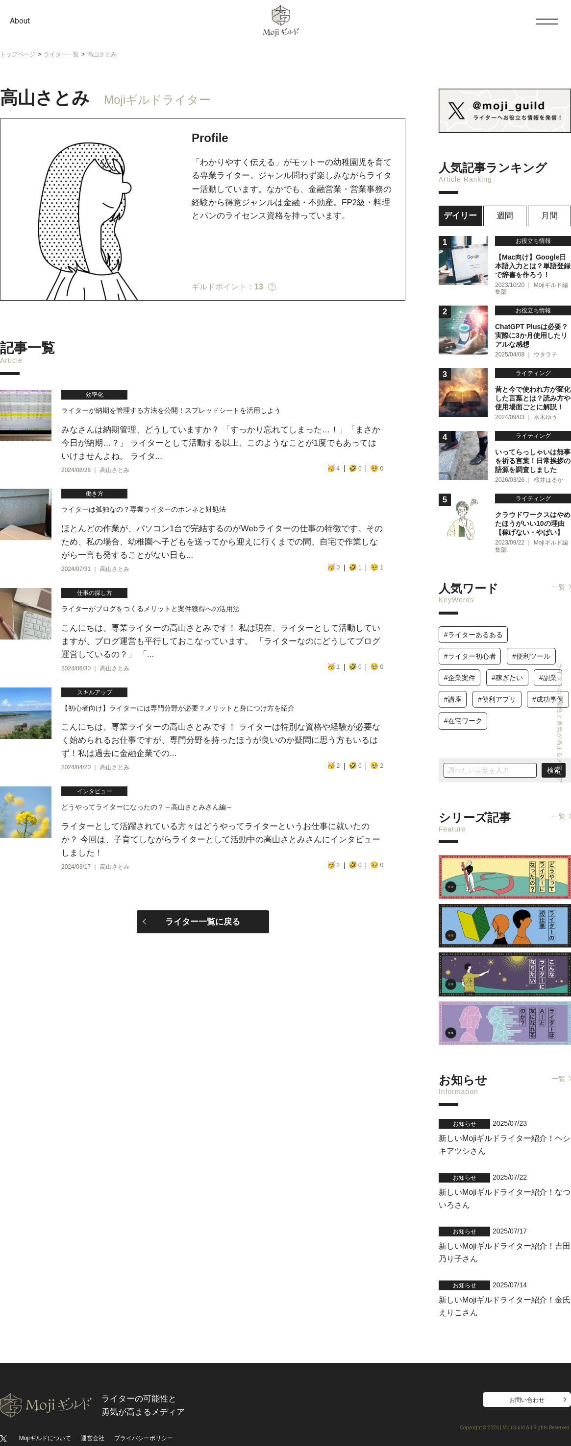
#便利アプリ (497, 689)
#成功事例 (548, 689)
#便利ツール (531, 646)
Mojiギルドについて (45, 1415)
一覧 (559, 577)
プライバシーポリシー (143, 1415)
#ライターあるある (473, 624)
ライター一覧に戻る (202, 966)
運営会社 (92, 1415)
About (20, 20)
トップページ (17, 54)
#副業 (548, 667)
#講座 (453, 689)
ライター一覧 (61, 54)
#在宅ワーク (463, 711)
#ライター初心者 (470, 646)
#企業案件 (459, 667)
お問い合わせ (527, 1377)
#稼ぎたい (507, 667)
